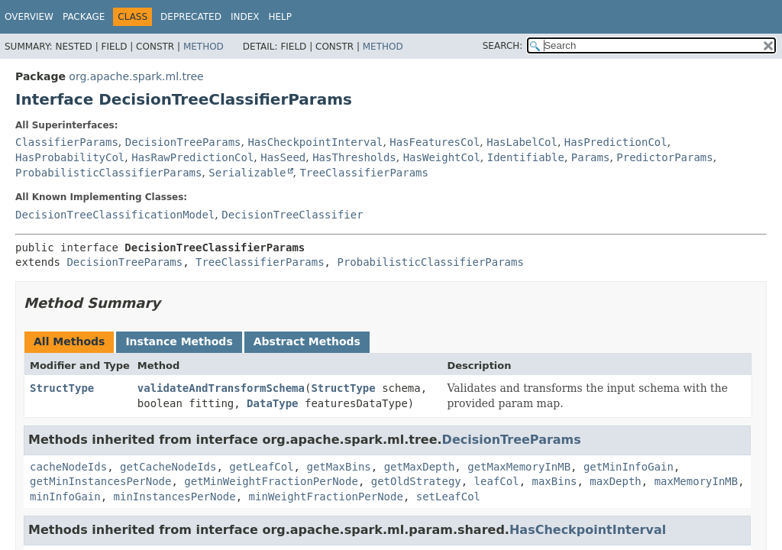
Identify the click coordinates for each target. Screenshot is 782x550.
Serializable (247, 173)
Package (84, 16)
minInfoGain (65, 496)
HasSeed (282, 157)
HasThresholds (354, 157)
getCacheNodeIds (168, 467)
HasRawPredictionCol (192, 157)
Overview (29, 16)
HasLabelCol (521, 142)
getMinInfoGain (628, 467)
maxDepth (615, 481)
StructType (62, 388)
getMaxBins (338, 467)
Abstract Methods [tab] (307, 341)
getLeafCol (261, 467)
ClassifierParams (66, 142)
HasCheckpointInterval (315, 142)
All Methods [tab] (69, 341)
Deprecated (190, 16)
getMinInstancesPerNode (100, 481)
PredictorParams (664, 157)
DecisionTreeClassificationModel (115, 215)
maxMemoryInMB (696, 481)
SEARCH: (503, 45)
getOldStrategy (416, 481)
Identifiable (525, 157)
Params (590, 157)
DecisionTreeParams (183, 142)
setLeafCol (448, 496)
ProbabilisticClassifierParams (108, 173)
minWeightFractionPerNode (326, 496)
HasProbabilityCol (69, 157)
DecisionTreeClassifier (292, 215)
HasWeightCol (441, 157)
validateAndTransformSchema (221, 388)
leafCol (496, 481)
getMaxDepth (419, 467)
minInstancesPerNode (175, 496)
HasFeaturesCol (434, 142)
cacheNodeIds (68, 467)
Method (203, 46)
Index (245, 16)
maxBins (554, 481)
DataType (272, 403)
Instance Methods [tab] (178, 341)
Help (280, 16)
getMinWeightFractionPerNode (271, 481)
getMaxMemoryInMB (518, 467)
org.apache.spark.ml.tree (136, 76)
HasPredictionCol (615, 142)
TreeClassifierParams (363, 173)
